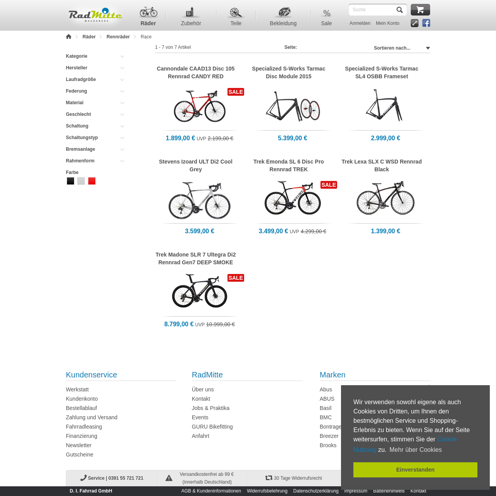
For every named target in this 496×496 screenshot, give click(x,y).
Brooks (328, 445)
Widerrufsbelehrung (267, 491)
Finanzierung (81, 436)
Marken (333, 374)
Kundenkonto (82, 399)
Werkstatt (77, 389)
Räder (89, 37)
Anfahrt (200, 436)
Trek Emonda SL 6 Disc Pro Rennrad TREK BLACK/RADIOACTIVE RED (288, 169)
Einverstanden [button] (415, 470)
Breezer (329, 436)
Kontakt (201, 399)
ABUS (327, 399)
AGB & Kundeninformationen (211, 491)
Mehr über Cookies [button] (415, 449)
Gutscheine (79, 454)
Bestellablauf (81, 408)
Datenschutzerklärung (316, 491)
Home (69, 36)
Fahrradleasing (84, 427)
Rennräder (118, 37)
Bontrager (331, 427)
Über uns (203, 389)
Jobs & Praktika (210, 408)
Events (200, 417)
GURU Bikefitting (212, 427)
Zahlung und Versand (91, 417)
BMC (326, 417)
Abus (326, 389)
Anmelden (360, 23)
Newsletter (78, 445)
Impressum (355, 491)
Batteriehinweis (389, 491)
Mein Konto (388, 23)
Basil (325, 408)
